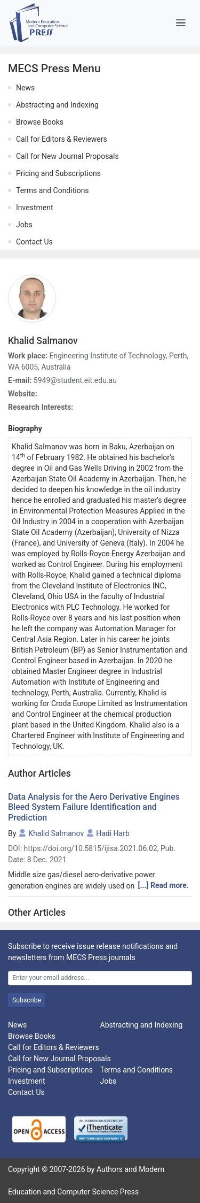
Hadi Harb (113, 833)
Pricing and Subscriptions (58, 173)
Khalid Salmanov (56, 833)
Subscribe (26, 1000)
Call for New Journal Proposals (67, 156)
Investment (34, 207)
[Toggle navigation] (181, 23)
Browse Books (39, 122)
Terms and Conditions (52, 190)
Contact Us (34, 241)
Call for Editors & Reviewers (61, 139)
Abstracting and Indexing (57, 105)
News (25, 87)
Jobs (24, 224)
